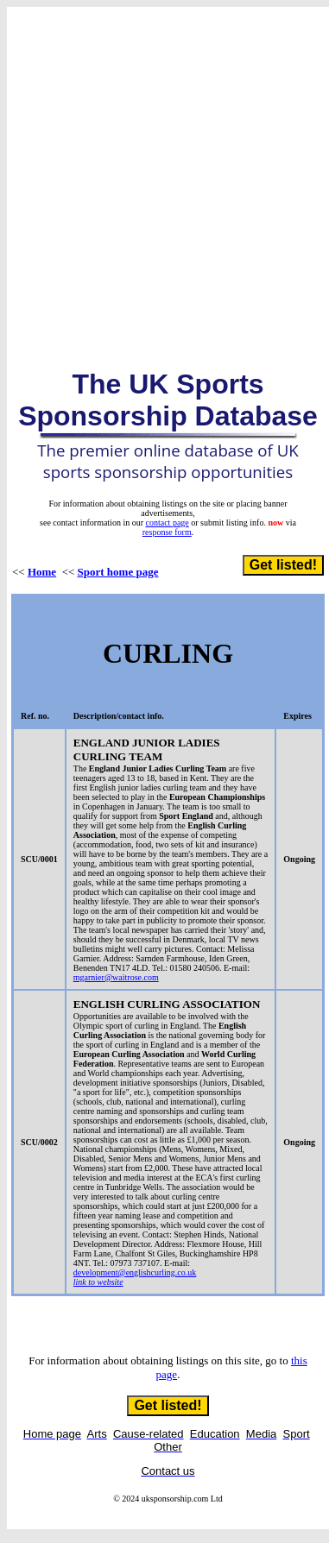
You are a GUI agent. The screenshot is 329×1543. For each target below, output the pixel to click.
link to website (98, 1282)
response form (167, 532)
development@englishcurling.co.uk (135, 1272)
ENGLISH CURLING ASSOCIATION (166, 1004)
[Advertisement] (162, 174)
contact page (167, 522)
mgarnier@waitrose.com (116, 977)
